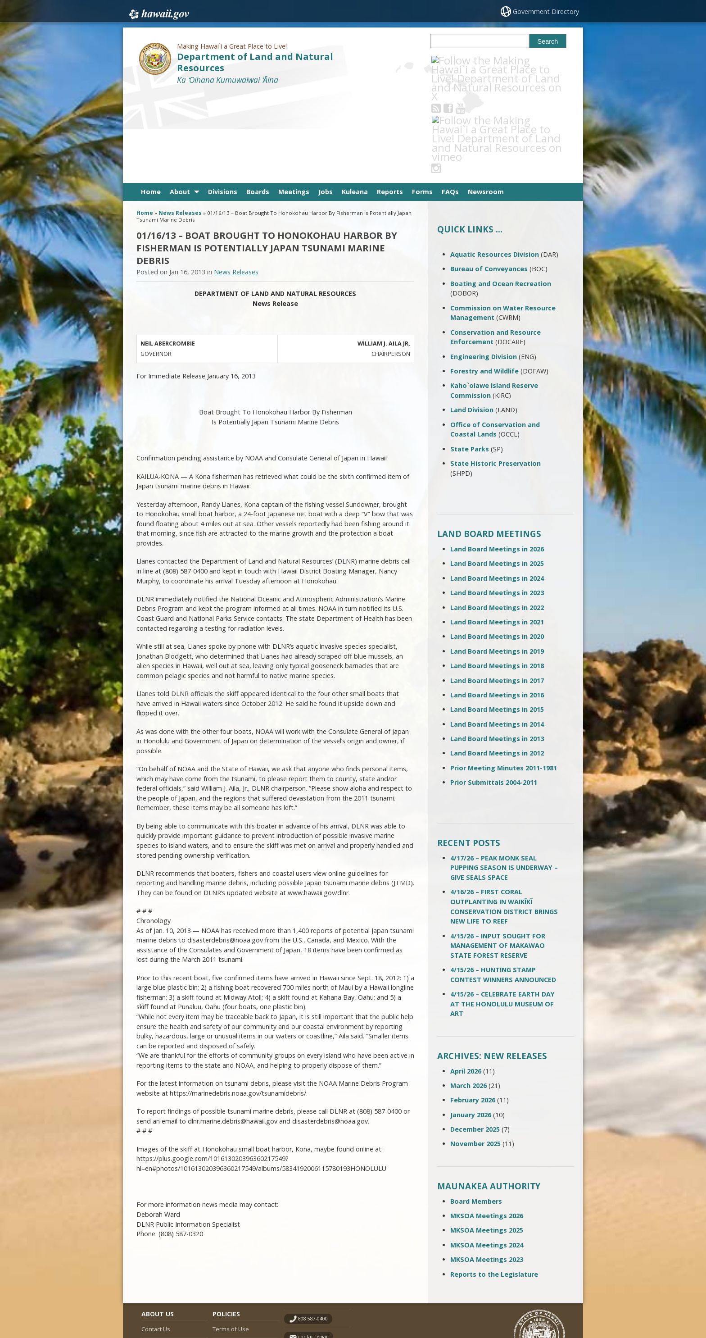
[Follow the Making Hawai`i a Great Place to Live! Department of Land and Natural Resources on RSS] (448, 60)
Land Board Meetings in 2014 (497, 633)
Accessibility (229, 1256)
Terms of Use (231, 1238)
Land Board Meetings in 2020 (497, 546)
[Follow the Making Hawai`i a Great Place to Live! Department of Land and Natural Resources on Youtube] (472, 60)
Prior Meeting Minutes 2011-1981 (503, 678)
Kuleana (355, 101)
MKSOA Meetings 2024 (486, 1155)
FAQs (450, 101)
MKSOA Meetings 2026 (486, 1125)
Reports (390, 101)
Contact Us (155, 1238)
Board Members (476, 1110)
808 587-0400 (313, 1228)
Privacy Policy (230, 1274)
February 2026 (472, 1010)
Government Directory (546, 11)
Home (151, 101)
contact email (313, 1246)
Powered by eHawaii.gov (532, 1296)
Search (548, 41)
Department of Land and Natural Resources (255, 62)
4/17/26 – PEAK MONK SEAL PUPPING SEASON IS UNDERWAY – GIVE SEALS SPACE (504, 778)
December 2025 (475, 1039)
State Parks (469, 358)
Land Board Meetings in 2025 (497, 473)
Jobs (325, 101)
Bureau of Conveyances (489, 178)
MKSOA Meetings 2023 (486, 1169)
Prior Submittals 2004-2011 (493, 692)
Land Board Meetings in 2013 (497, 648)
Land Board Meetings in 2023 (497, 502)
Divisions (222, 101)
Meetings (293, 101)
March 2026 (468, 995)
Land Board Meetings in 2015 (497, 619)
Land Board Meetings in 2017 (497, 590)
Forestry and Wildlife (484, 281)
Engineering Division (483, 266)
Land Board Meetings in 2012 (497, 663)
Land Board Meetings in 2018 (497, 575)
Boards (257, 101)
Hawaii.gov (158, 12)
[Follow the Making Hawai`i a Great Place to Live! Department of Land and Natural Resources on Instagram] (497, 60)
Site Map (153, 1256)
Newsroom (486, 101)
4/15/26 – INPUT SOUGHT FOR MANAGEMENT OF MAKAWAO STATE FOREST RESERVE (497, 855)
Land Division (471, 319)
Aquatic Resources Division (494, 164)
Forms (422, 101)
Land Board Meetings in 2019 (497, 560)
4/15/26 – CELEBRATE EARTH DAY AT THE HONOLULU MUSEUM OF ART (502, 914)
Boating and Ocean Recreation (500, 193)
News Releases (180, 122)
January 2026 (470, 1024)
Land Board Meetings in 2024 (497, 488)
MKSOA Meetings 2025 (486, 1140)
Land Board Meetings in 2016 (497, 605)
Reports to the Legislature (494, 1183)
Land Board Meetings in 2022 (497, 517)
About (180, 101)
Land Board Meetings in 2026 (497, 459)
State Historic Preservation (495, 373)
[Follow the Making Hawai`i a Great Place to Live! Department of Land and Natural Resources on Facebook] (460, 60)
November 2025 (475, 1053)
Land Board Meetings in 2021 (497, 532)
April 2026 (465, 980)
